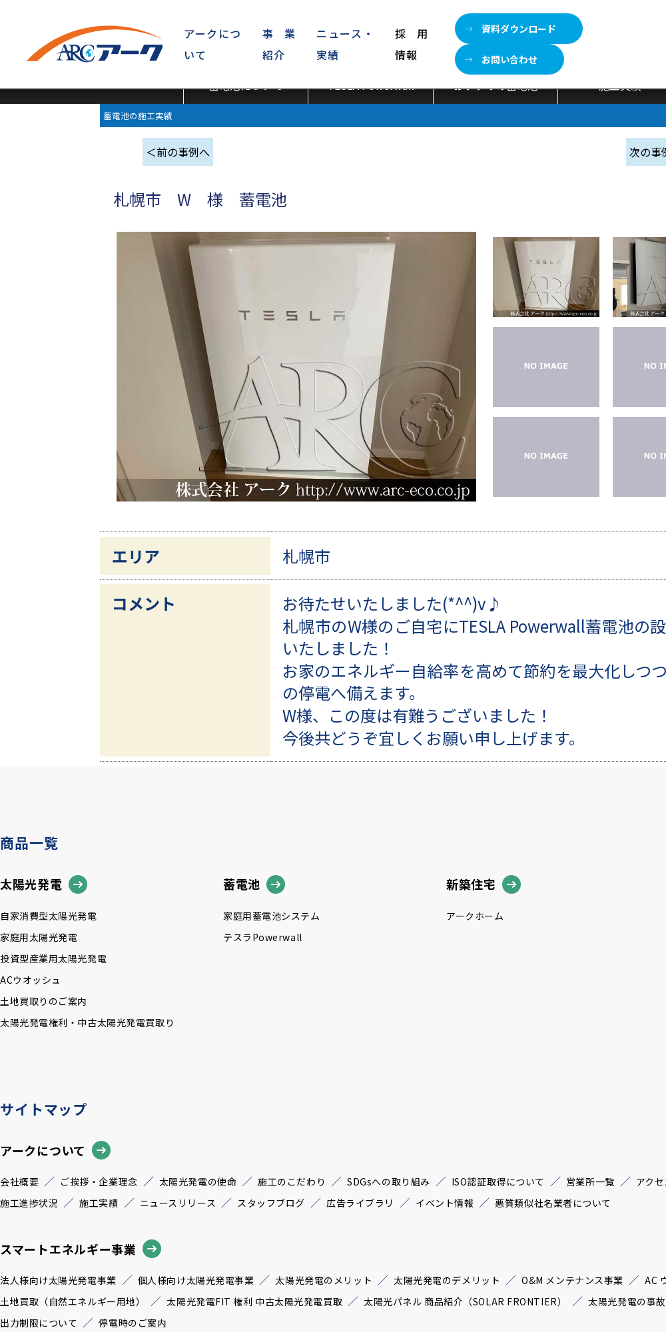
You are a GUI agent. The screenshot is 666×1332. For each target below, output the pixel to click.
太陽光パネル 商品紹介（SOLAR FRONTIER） (465, 1301)
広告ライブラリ (360, 1202)
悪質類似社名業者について (553, 1202)
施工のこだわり (292, 1181)
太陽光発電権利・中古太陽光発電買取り (87, 1022)
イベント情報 (445, 1202)
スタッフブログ (271, 1202)
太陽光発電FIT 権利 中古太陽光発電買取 (254, 1301)
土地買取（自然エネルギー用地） (72, 1301)
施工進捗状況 (29, 1202)
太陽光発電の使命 (197, 1181)
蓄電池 (254, 884)
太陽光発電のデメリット (447, 1280)
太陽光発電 (43, 884)
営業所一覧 (590, 1181)
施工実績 (98, 1202)
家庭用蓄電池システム (271, 915)
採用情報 (411, 44)
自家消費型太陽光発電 (48, 915)
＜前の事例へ (178, 152)
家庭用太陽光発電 (38, 937)
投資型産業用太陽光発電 (53, 958)
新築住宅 (483, 884)
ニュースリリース (178, 1202)
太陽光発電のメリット (323, 1280)
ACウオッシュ (30, 979)
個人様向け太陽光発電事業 (196, 1280)
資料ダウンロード (510, 28)
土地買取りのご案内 (43, 1001)
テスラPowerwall (262, 937)
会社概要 (19, 1181)
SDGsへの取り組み (388, 1181)
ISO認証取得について (498, 1181)
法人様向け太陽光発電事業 (58, 1280)
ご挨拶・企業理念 (98, 1181)
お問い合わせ (501, 59)
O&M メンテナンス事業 (572, 1280)
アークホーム (474, 915)
